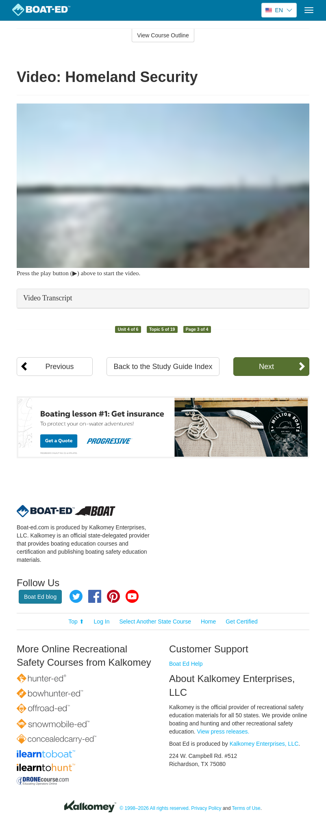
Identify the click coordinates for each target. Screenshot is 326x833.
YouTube (132, 596)
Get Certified (242, 621)
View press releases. (223, 731)
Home (208, 621)
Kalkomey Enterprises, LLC (264, 743)
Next (266, 367)
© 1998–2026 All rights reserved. (155, 808)
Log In (102, 621)
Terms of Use (246, 808)
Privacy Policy (206, 808)
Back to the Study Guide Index (162, 367)
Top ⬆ (76, 621)
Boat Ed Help (186, 663)
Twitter (76, 596)
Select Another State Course (155, 621)
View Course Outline (163, 35)
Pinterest (113, 596)
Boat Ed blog (40, 596)
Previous (60, 367)
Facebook (94, 596)
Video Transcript (47, 298)
